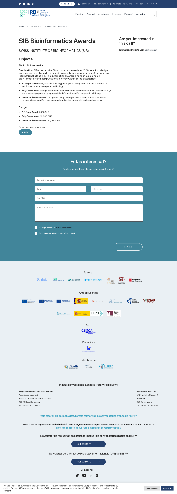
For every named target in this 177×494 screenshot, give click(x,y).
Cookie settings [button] (152, 488)
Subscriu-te (84, 444)
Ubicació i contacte (122, 4)
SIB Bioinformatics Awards (56, 26)
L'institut (80, 14)
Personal (91, 14)
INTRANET (85, 4)
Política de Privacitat (63, 228)
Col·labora (68, 4)
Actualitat (141, 14)
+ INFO (25, 132)
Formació (128, 14)
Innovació (116, 14)
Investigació (103, 14)
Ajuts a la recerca (34, 26)
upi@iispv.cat (151, 50)
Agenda (139, 4)
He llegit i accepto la (53, 227)
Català (150, 4)
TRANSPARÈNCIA (101, 4)
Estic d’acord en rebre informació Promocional (55, 233)
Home (21, 26)
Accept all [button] (167, 488)
